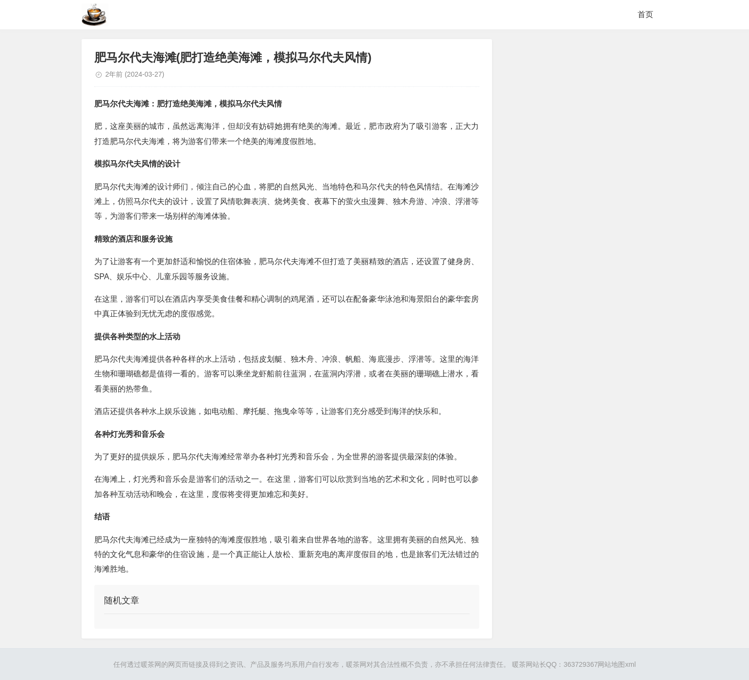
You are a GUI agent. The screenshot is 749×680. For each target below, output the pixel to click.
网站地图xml (617, 664)
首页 (645, 14)
